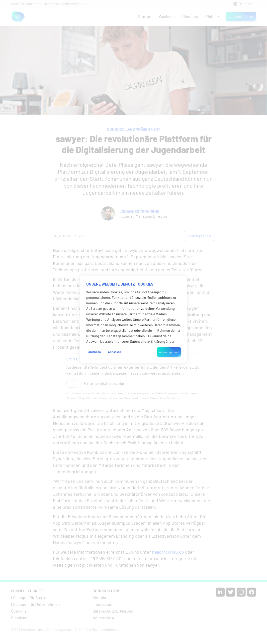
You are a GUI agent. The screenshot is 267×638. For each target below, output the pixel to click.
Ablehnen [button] (94, 352)
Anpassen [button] (114, 352)
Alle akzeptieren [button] (169, 352)
